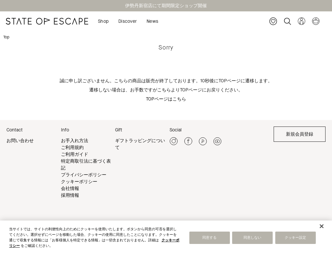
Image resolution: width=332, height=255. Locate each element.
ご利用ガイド (74, 154)
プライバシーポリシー (83, 175)
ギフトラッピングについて (140, 144)
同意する (209, 238)
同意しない (252, 238)
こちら (164, 90)
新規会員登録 (299, 134)
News (152, 21)
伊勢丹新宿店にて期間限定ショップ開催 (166, 6)
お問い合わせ (20, 141)
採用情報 (70, 195)
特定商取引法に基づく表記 (86, 164)
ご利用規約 (72, 147)
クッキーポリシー (79, 182)
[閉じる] (321, 227)
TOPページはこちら (166, 99)
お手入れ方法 (74, 141)
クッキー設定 (295, 238)
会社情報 (70, 188)
